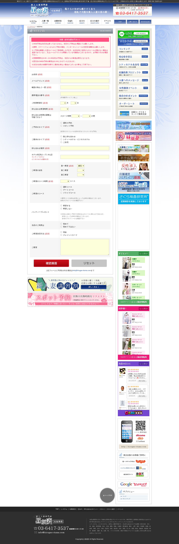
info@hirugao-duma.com (81, 270)
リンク (124, 496)
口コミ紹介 (111, 509)
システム (64, 509)
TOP (57, 509)
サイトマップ (126, 498)
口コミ (102, 509)
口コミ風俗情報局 (139, 302)
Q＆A (80, 509)
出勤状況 (73, 509)
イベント (120, 509)
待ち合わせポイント (91, 509)
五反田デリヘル (126, 302)
